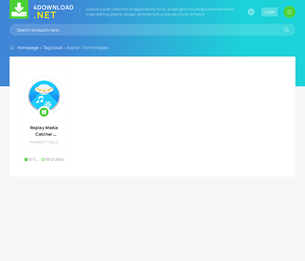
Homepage (28, 47)
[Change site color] (251, 11)
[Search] (286, 30)
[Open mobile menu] (289, 12)
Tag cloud (52, 47)
